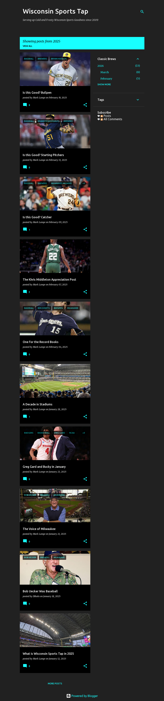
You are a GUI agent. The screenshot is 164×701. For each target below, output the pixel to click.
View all (27, 46)
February (106, 78)
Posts (106, 115)
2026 (100, 66)
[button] (85, 105)
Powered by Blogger (82, 696)
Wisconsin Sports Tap (55, 11)
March (104, 72)
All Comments (111, 119)
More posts (55, 683)
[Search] (142, 11)
